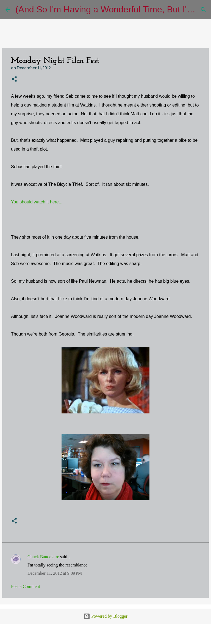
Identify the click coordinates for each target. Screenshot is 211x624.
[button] (14, 79)
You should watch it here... (36, 202)
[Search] (203, 9)
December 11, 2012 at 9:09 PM (54, 573)
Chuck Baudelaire (43, 556)
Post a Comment (25, 586)
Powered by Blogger (105, 616)
